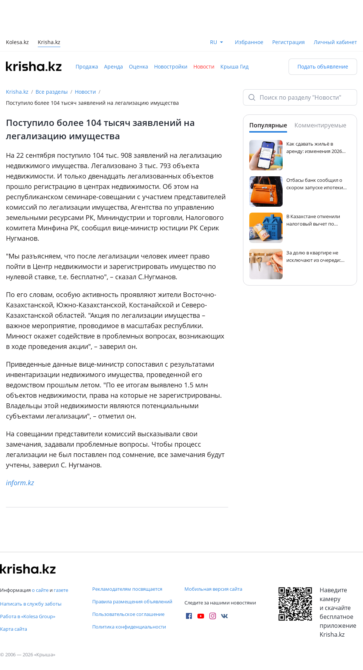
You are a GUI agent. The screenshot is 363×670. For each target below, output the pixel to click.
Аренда (113, 66)
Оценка (138, 66)
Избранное (249, 42)
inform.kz (20, 482)
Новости (203, 66)
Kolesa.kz (17, 43)
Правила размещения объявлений (132, 601)
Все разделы (52, 91)
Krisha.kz (17, 91)
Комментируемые (320, 125)
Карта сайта (13, 629)
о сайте (40, 590)
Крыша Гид (234, 66)
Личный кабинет (335, 42)
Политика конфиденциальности (129, 626)
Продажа (87, 66)
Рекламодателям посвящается (127, 589)
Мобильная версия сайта (213, 589)
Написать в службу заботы (30, 603)
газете (61, 590)
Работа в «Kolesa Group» (27, 616)
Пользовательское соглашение (128, 614)
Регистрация (288, 42)
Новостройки (170, 66)
